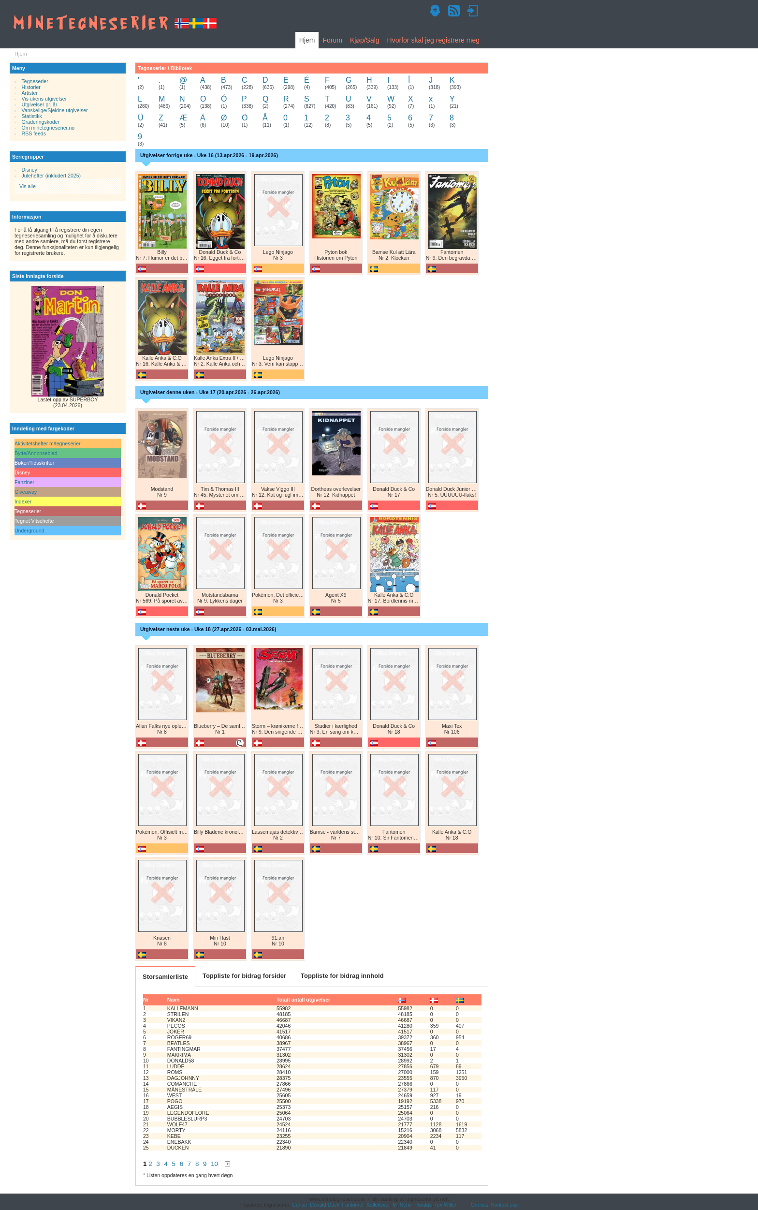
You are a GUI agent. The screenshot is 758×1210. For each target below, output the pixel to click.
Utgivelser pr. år (40, 104)
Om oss (479, 1205)
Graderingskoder (41, 122)
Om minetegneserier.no (48, 128)
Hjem (307, 40)
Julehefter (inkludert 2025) (51, 175)
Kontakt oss (504, 1205)
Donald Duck (324, 1205)
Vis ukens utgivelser (44, 99)
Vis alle (27, 186)
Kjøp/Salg (364, 40)
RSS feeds (34, 133)
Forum (332, 40)
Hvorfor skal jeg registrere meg (433, 40)
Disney (29, 170)
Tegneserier (35, 81)
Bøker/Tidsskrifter (34, 463)
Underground (29, 530)
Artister (30, 93)
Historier (31, 87)
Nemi (406, 1205)
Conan (299, 1205)
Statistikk (32, 116)
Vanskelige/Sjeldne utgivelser (55, 110)
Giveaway (26, 492)
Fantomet (353, 1205)
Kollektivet (378, 1205)
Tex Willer (446, 1205)
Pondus (423, 1205)
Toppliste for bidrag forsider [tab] (244, 975)
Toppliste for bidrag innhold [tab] (342, 975)
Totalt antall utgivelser (303, 1000)
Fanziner (24, 482)
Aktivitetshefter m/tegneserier (48, 443)
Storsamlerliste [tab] (165, 976)
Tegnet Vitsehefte (34, 521)
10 (214, 1163)
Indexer (23, 501)
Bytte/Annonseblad (36, 453)
